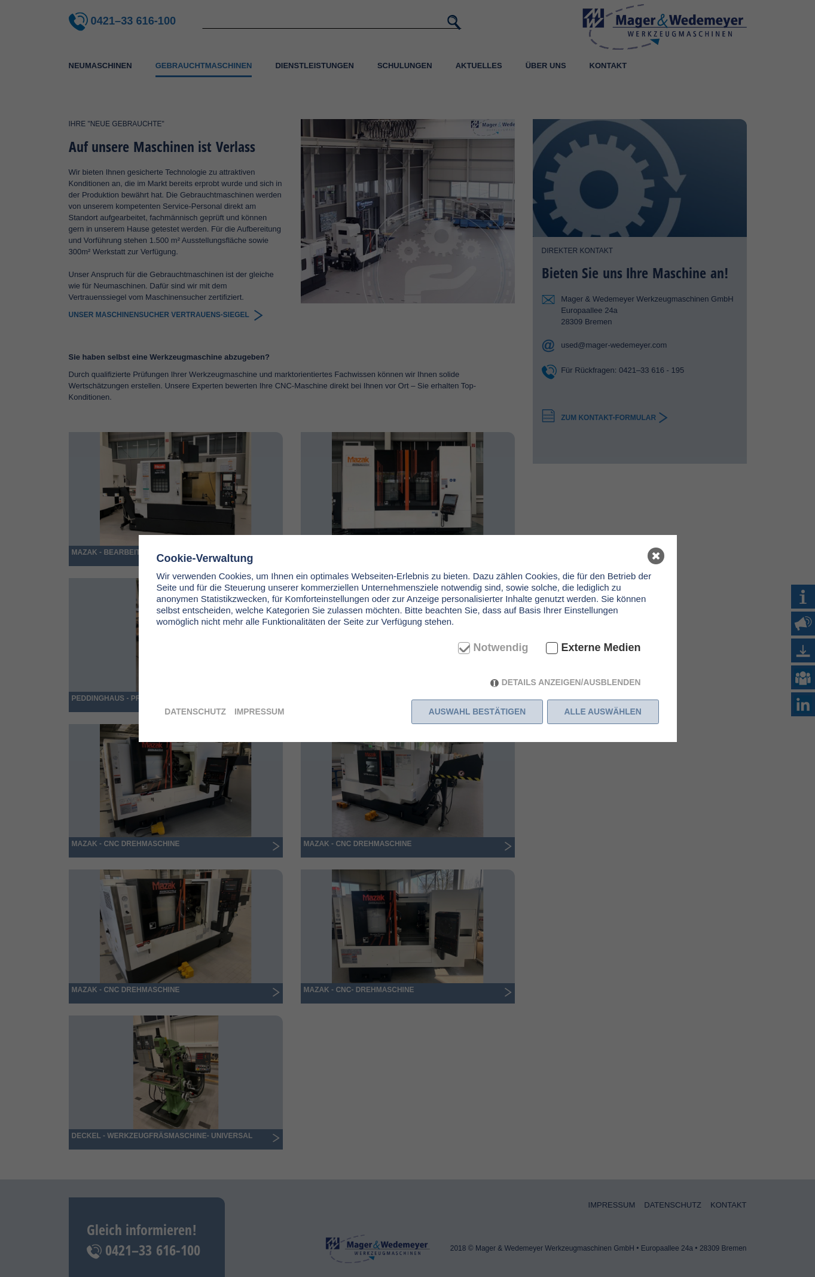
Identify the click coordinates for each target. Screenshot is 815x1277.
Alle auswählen (603, 711)
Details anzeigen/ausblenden (571, 682)
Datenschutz (195, 711)
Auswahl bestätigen (477, 711)
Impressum (259, 711)
